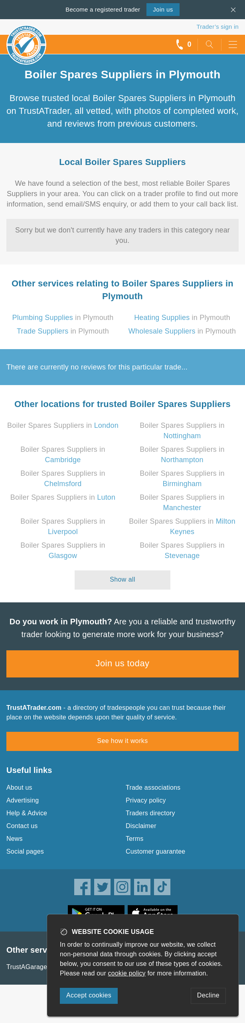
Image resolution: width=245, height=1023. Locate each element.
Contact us (22, 825)
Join (163, 9)
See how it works (122, 740)
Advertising (22, 800)
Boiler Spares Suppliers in (63, 425)
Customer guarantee (155, 851)
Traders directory (150, 813)
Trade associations (153, 787)
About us (19, 787)
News (14, 838)
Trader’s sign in (218, 26)
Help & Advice (26, 813)
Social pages (25, 851)
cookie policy (127, 973)
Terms (135, 838)
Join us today (123, 663)
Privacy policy (146, 800)
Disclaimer (141, 825)
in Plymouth (63, 318)
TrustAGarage (26, 966)
